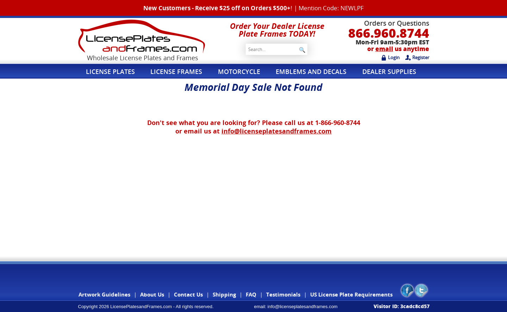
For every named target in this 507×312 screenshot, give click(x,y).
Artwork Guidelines (104, 294)
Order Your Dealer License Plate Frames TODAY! (277, 29)
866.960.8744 (388, 33)
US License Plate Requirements (351, 294)
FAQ (251, 294)
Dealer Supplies (396, 71)
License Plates (111, 71)
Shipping (224, 294)
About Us (152, 294)
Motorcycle (242, 71)
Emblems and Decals (316, 71)
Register (417, 57)
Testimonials (283, 294)
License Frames (178, 71)
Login (390, 57)
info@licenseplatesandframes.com (276, 131)
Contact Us (188, 294)
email (384, 49)
